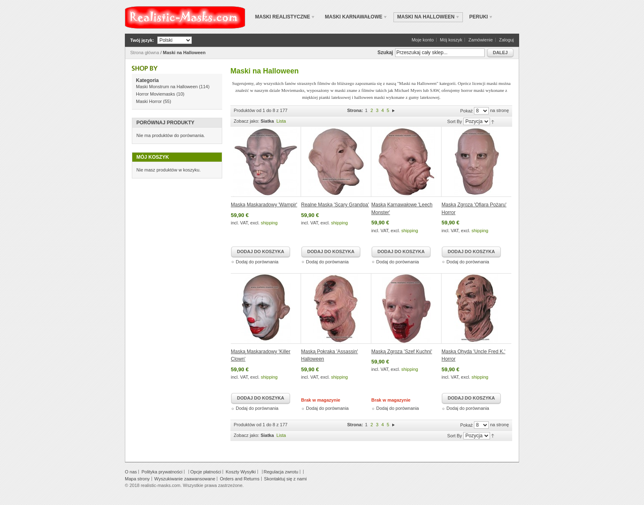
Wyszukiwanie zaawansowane (184, 478)
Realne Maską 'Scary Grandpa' (335, 205)
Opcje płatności (205, 471)
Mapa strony (137, 478)
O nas (131, 471)
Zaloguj (506, 39)
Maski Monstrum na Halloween (167, 86)
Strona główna (144, 52)
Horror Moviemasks (155, 93)
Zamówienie (481, 39)
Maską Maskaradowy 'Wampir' (264, 205)
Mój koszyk (451, 39)
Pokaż (466, 110)
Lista (281, 121)
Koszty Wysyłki (240, 471)
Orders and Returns (240, 478)
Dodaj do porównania (257, 261)
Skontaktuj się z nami (285, 478)
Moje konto (423, 39)
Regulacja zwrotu (281, 471)
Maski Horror (149, 101)
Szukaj (385, 52)
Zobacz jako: (246, 121)
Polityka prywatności (161, 471)
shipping (269, 222)
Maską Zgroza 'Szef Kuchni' (401, 351)
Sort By (454, 121)
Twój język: (142, 40)
